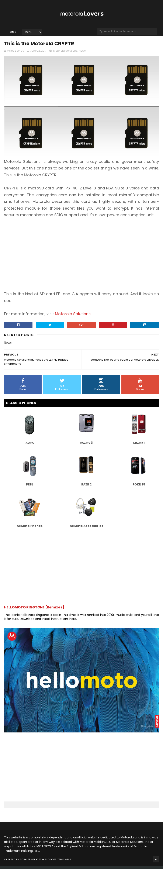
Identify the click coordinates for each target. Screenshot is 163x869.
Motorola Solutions (65, 53)
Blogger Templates (58, 862)
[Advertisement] (81, 257)
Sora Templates (31, 862)
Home (11, 33)
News (82, 53)
